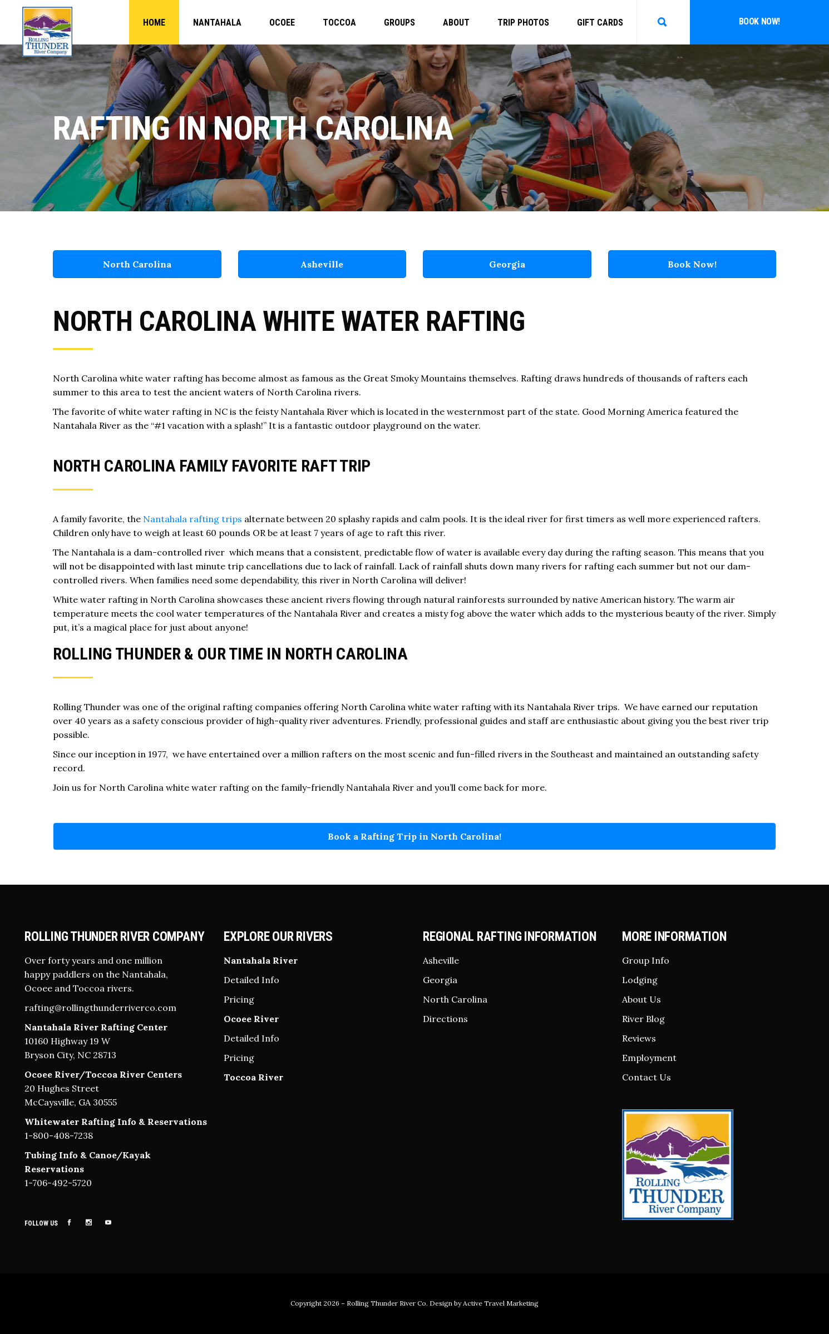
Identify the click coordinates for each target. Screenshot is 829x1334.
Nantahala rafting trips (192, 518)
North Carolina (137, 264)
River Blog (643, 1018)
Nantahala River (261, 960)
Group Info (645, 960)
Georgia (507, 264)
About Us (641, 999)
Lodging (640, 979)
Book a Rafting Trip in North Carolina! (414, 836)
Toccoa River (253, 1077)
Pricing (239, 999)
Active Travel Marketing (501, 1303)
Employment (649, 1057)
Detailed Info (251, 979)
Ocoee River (251, 1018)
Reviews (639, 1038)
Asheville (321, 264)
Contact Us (646, 1077)
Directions (445, 1018)
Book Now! (759, 21)
